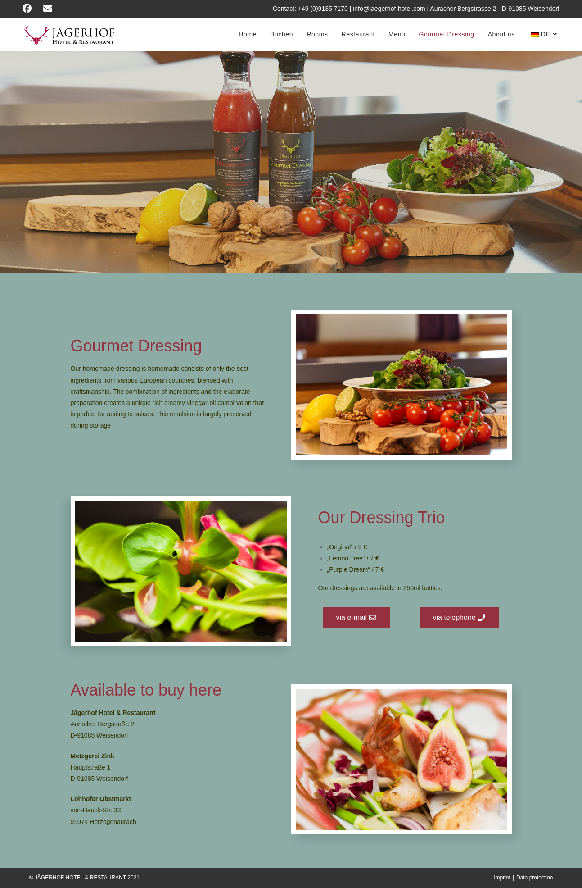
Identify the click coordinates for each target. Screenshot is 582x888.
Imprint (502, 877)
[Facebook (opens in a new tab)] (32, 8)
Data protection (534, 877)
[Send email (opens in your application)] (51, 8)
